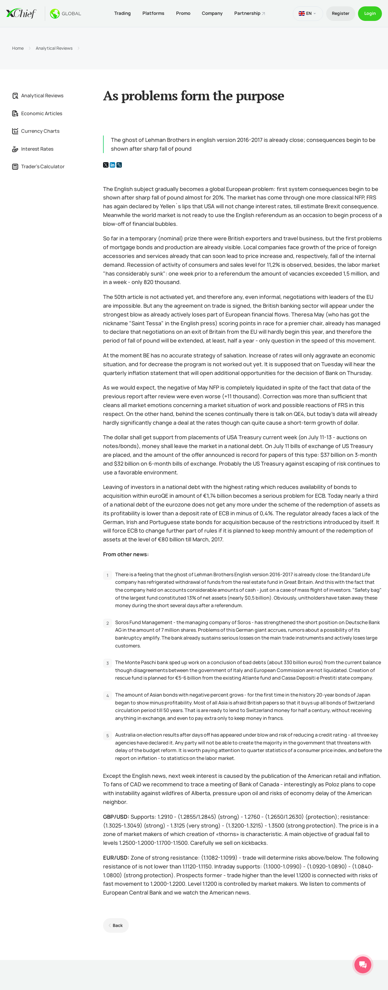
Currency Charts (35, 130)
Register (340, 13)
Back (118, 925)
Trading (121, 13)
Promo (183, 13)
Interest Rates (32, 148)
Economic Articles (37, 113)
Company (212, 13)
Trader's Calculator (38, 166)
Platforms (152, 13)
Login (370, 13)
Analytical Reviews (54, 48)
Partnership (248, 13)
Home (18, 48)
